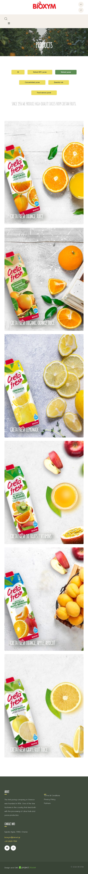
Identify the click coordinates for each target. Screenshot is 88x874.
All (18, 72)
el (81, 10)
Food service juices (44, 93)
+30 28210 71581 (10, 841)
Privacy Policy (49, 799)
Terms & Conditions (52, 795)
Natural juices (66, 72)
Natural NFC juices (40, 72)
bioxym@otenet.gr (12, 837)
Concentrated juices (32, 82)
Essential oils (58, 82)
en (81, 4)
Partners (47, 803)
